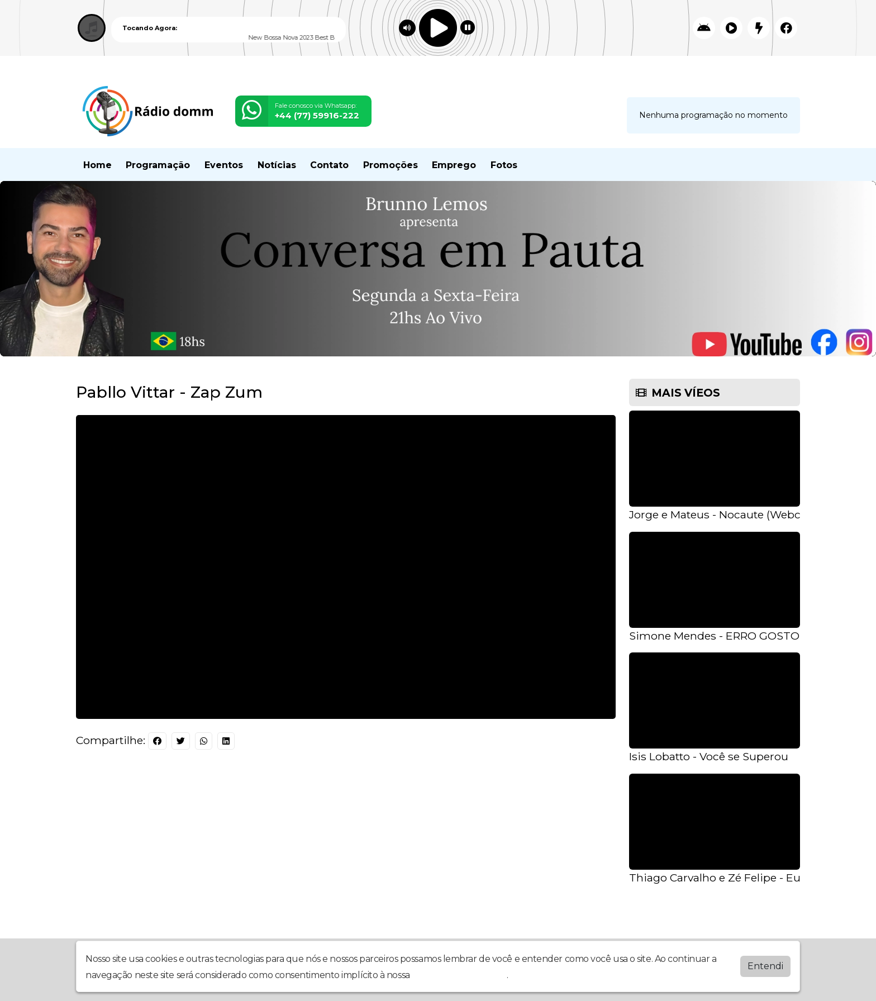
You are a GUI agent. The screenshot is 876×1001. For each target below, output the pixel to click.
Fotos (504, 165)
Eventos (223, 165)
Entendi (765, 966)
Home (97, 165)
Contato (329, 165)
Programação (158, 165)
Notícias (277, 165)
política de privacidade (459, 975)
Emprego (454, 165)
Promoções (390, 165)
